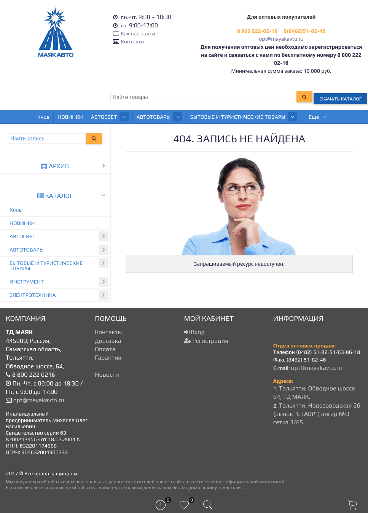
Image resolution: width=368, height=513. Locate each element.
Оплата (105, 349)
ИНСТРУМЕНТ (293, 116)
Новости (107, 374)
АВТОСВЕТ (89, 116)
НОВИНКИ (52, 117)
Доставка (108, 340)
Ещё (335, 116)
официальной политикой (255, 481)
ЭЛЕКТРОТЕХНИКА (59, 295)
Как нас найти (138, 33)
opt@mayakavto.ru (281, 39)
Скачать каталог (340, 99)
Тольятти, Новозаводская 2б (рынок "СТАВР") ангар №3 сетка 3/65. (316, 414)
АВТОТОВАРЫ (134, 116)
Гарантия (108, 357)
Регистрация (206, 340)
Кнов (26, 117)
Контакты (132, 41)
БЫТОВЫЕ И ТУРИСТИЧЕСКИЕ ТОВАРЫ (214, 116)
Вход (194, 332)
